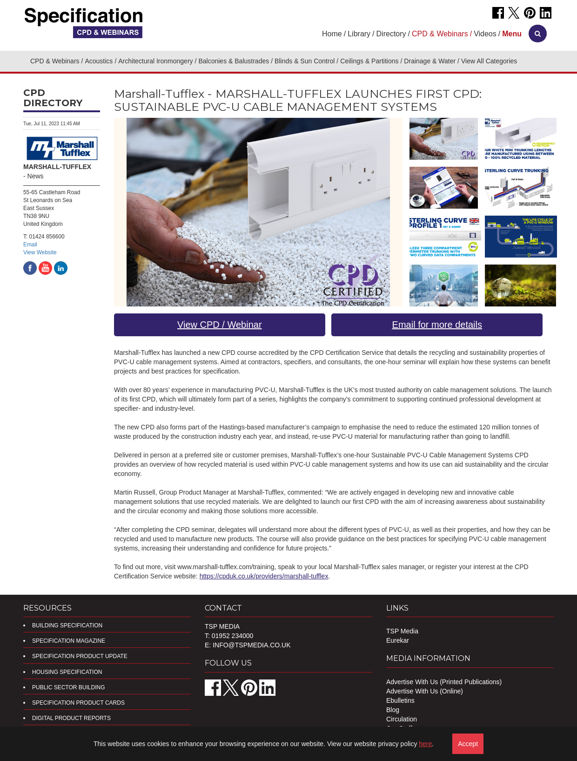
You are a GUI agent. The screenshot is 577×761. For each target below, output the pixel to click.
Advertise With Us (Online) (424, 691)
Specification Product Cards (78, 703)
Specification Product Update (79, 656)
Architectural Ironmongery (155, 61)
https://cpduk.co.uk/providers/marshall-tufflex (264, 576)
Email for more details (437, 324)
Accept (468, 743)
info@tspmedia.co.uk (251, 645)
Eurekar (397, 640)
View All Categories (489, 61)
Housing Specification (67, 672)
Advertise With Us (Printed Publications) (444, 682)
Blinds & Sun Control (305, 61)
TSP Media (402, 631)
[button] (512, 33)
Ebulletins (400, 700)
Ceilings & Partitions (369, 61)
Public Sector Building (68, 687)
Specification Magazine (68, 641)
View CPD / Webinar (219, 324)
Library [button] (359, 34)
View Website (40, 252)
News (35, 176)
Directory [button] (391, 34)
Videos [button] (485, 34)
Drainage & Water (430, 61)
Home (332, 34)
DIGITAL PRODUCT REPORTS (71, 718)
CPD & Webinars (55, 61)
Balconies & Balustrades (233, 61)
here (425, 743)
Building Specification (67, 625)
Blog (392, 709)
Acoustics (99, 61)
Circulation (401, 719)
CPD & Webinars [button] (440, 34)
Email (30, 244)
